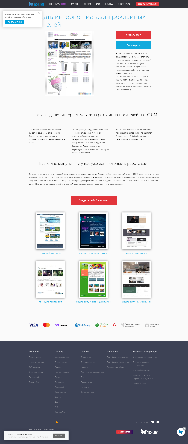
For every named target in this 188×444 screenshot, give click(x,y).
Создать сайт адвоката (136, 253)
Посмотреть (133, 45)
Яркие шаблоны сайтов (50, 253)
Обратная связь (140, 383)
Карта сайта (60, 412)
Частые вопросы (62, 372)
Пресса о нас (86, 382)
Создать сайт (133, 34)
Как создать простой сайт (50, 302)
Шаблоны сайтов (36, 372)
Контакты (85, 387)
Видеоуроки (60, 382)
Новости (87, 4)
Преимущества (35, 357)
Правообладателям (141, 370)
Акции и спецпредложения (92, 372)
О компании (86, 357)
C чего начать (124, 4)
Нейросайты (54, 4)
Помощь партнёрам (115, 367)
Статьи (58, 397)
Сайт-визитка (34, 367)
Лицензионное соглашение (145, 357)
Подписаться (15, 22)
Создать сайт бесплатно (94, 200)
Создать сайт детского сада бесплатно (93, 302)
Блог (98, 4)
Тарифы (74, 4)
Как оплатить (60, 392)
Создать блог (34, 382)
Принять (58, 436)
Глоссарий (59, 387)
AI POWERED (125, 432)
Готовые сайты (35, 377)
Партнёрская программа (117, 357)
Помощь (109, 4)
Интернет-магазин (37, 362)
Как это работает (62, 357)
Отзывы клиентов (88, 362)
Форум (57, 402)
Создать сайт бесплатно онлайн (136, 302)
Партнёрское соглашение (118, 362)
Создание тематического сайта (93, 253)
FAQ (56, 407)
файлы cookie (26, 434)
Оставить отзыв (87, 392)
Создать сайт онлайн (147, 4)
